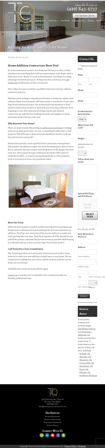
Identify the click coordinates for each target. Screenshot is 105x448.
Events (91, 20)
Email (80, 101)
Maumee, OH (85, 356)
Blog (99, 20)
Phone (81, 90)
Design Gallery (78, 20)
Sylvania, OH (84, 372)
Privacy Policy (71, 446)
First (80, 84)
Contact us (12, 275)
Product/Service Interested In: (85, 113)
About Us (40, 20)
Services (52, 20)
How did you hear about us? (86, 235)
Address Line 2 (84, 266)
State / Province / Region (93, 277)
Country (92, 287)
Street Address (84, 256)
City (79, 277)
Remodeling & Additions (52, 422)
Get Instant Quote (85, 15)
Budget (82, 138)
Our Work (65, 20)
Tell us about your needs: (86, 160)
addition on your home (52, 127)
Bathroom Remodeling (52, 419)
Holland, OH (84, 353)
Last (90, 84)
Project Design (52, 425)
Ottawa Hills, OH (86, 363)
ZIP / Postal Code (82, 287)
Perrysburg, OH (86, 366)
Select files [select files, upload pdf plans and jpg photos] (90, 215)
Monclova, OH (85, 360)
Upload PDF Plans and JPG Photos (86, 195)
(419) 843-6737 (82, 8)
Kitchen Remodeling (52, 416)
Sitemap (82, 446)
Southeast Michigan (88, 375)
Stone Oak (83, 369)
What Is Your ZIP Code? (85, 126)
